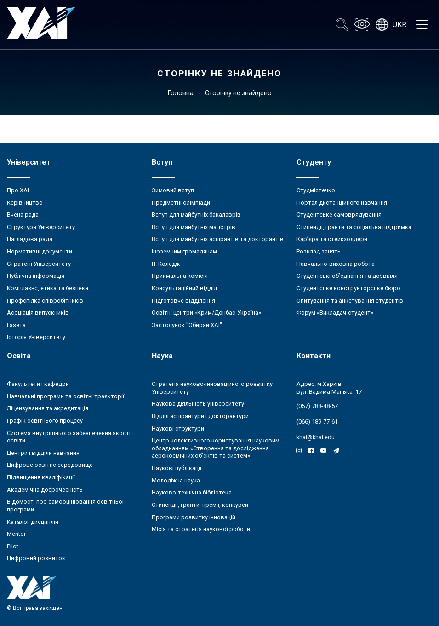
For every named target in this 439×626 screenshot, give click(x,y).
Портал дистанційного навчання (341, 202)
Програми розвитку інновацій (193, 517)
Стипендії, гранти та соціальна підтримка (353, 227)
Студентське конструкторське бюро (348, 288)
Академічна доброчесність (45, 489)
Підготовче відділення (183, 300)
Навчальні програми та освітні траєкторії (65, 396)
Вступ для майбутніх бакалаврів (196, 214)
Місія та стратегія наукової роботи (201, 529)
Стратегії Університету (39, 263)
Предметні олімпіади (181, 202)
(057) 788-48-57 (317, 405)
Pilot (12, 546)
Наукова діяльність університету (198, 403)
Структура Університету (41, 227)
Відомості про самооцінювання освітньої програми (65, 505)
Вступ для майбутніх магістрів (193, 227)
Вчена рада (23, 214)
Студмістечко (315, 190)
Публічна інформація (35, 275)
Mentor (16, 533)
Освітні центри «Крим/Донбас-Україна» (206, 312)
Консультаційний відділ (184, 288)
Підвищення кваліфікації (41, 477)
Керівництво (25, 202)
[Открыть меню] (422, 25)
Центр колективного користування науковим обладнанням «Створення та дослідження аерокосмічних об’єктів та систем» (215, 448)
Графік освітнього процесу (45, 420)
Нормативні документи (39, 251)
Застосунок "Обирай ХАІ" (187, 325)
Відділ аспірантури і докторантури (200, 416)
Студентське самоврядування (339, 214)
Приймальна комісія (180, 275)
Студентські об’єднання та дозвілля (347, 275)
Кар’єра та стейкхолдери (331, 238)
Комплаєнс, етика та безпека (47, 288)
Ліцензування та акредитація (47, 408)
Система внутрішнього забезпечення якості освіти (69, 437)
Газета (16, 325)
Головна (181, 93)
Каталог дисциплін (32, 521)
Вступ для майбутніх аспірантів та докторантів (218, 238)
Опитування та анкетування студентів (349, 300)
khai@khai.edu (315, 437)
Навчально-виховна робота (335, 263)
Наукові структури (178, 428)
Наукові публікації (176, 468)
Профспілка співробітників (45, 300)
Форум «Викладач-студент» (334, 312)
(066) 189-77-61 (317, 421)
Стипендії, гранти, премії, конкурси (200, 504)
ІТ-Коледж (166, 263)
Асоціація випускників (38, 312)
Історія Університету (36, 336)
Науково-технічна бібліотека (192, 492)
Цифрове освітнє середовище (50, 464)
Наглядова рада (29, 238)
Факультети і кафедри (38, 383)
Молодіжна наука (176, 480)
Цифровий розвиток (36, 558)
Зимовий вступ (173, 190)
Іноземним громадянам (184, 251)
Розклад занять (318, 251)
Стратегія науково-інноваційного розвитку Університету (212, 387)
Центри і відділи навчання (43, 452)
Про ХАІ (18, 190)
